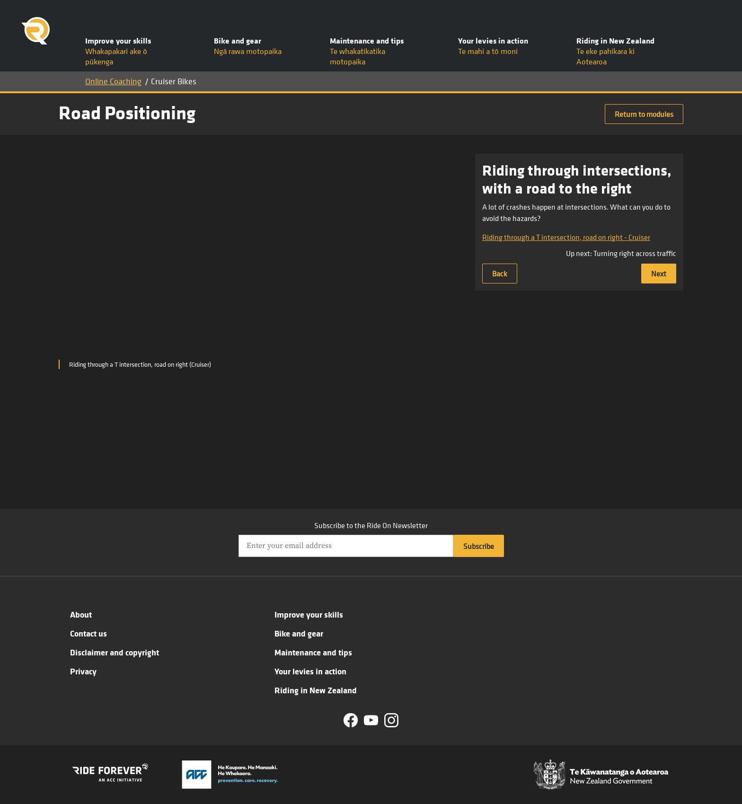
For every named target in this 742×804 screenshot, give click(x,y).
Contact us (88, 633)
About (81, 614)
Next (658, 273)
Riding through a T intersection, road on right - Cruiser (566, 237)
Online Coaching (113, 81)
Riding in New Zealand (315, 690)
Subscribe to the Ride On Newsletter (371, 525)
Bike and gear (298, 633)
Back (499, 273)
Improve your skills (308, 614)
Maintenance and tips (313, 652)
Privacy (83, 671)
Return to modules (644, 114)
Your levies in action (310, 671)
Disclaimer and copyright (114, 652)
